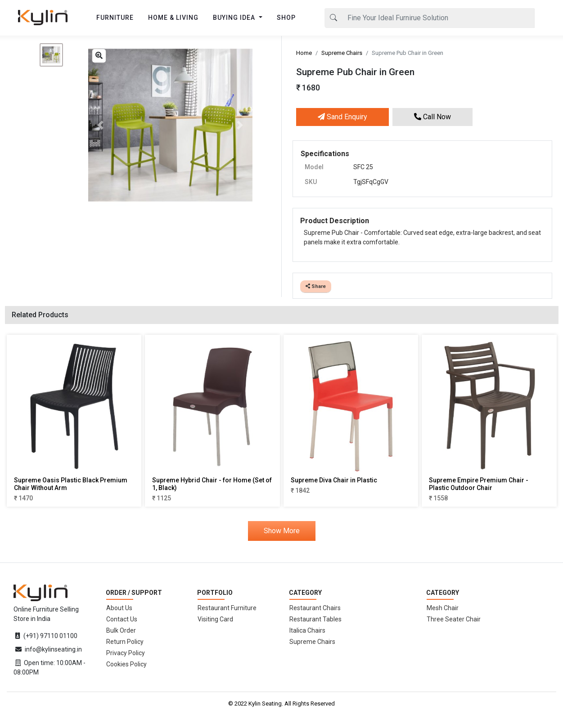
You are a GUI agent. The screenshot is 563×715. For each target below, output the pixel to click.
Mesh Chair (443, 608)
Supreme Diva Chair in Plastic (334, 480)
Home (304, 52)
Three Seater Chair (454, 619)
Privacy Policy (125, 653)
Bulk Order (121, 630)
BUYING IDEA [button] (235, 17)
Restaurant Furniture (227, 608)
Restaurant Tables (315, 619)
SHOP (286, 17)
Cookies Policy (126, 664)
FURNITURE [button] (115, 17)
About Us (119, 608)
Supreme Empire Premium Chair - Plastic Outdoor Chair (478, 484)
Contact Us (121, 619)
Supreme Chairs (341, 52)
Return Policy (125, 641)
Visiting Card (215, 619)
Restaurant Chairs (315, 608)
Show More (282, 530)
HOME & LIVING (173, 17)
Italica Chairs (307, 630)
